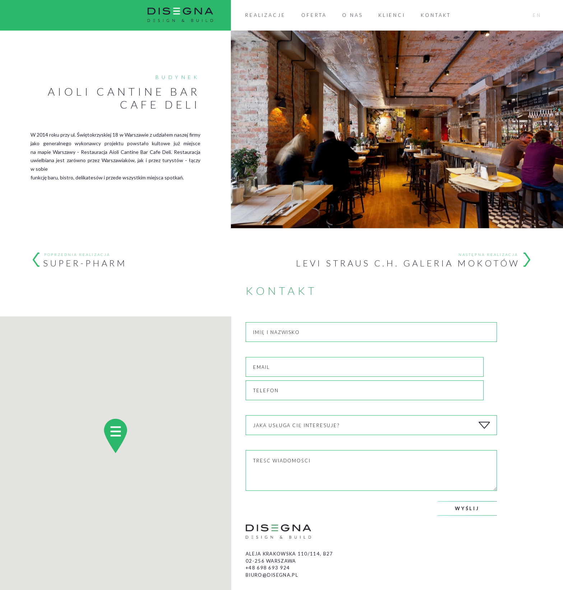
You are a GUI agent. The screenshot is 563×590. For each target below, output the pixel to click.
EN (537, 15)
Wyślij (467, 508)
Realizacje (265, 15)
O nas (352, 15)
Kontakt (436, 15)
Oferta (314, 15)
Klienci (391, 15)
